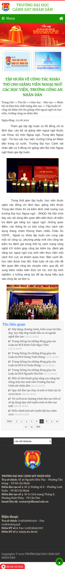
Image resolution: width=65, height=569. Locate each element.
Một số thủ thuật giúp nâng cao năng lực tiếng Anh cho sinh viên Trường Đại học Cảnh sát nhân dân (34, 382)
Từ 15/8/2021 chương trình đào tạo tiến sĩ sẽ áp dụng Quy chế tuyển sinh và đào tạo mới (34, 402)
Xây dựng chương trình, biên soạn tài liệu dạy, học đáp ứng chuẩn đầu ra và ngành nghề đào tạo (34, 333)
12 (32, 427)
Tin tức (22, 102)
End (38, 427)
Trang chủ (8, 102)
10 (57, 421)
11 (26, 427)
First (9, 421)
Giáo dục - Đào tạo (42, 102)
